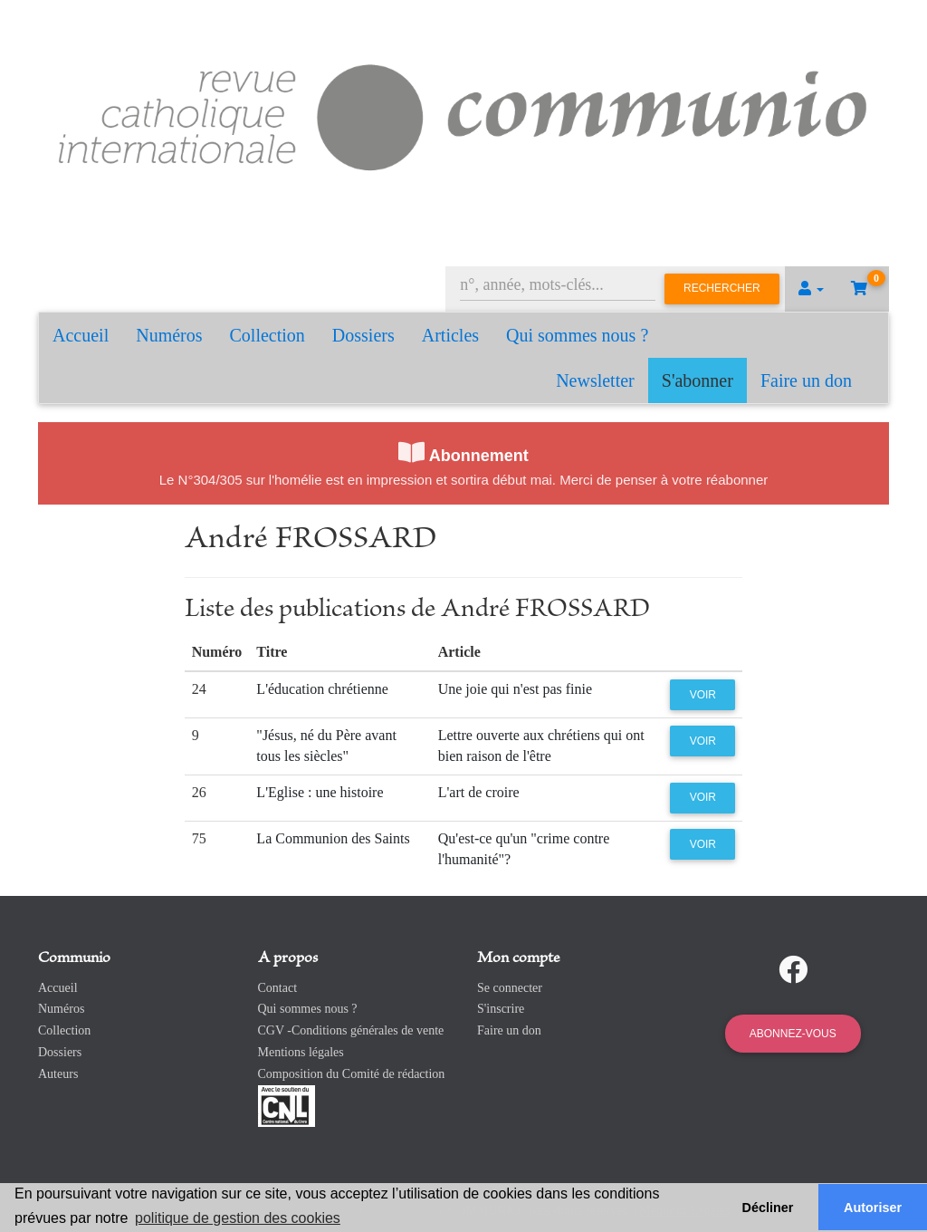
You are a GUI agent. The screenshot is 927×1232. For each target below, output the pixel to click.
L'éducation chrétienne (321, 689)
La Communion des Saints (332, 838)
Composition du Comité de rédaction (351, 1074)
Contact (278, 988)
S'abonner (697, 380)
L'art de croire (479, 792)
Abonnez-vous (793, 1033)
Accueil (81, 335)
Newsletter (595, 380)
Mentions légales (301, 1052)
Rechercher (721, 288)
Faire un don (806, 380)
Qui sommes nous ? (577, 335)
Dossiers (363, 335)
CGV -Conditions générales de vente (351, 1030)
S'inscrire (500, 1008)
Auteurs (58, 1074)
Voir (703, 694)
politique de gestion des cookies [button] (237, 1218)
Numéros (169, 335)
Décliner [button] (768, 1207)
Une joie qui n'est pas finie (515, 689)
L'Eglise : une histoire (319, 792)
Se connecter (509, 988)
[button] (811, 289)
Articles (450, 335)
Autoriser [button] (873, 1207)
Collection (267, 335)
